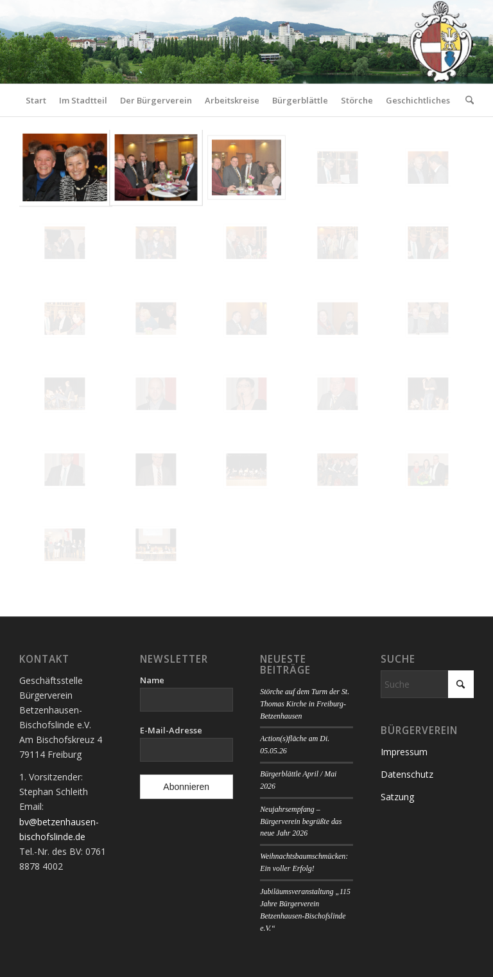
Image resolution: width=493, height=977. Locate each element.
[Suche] (466, 100)
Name (152, 680)
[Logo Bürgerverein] (441, 42)
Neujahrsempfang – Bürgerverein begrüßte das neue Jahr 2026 (301, 821)
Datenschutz (407, 774)
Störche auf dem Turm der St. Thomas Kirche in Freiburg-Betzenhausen (304, 704)
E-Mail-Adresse (171, 730)
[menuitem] (36, 100)
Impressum (404, 752)
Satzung (397, 797)
